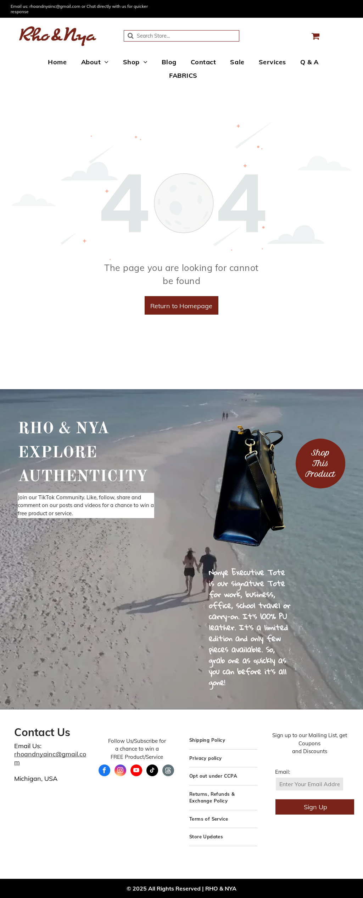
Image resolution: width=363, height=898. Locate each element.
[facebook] (104, 771)
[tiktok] (152, 771)
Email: (282, 771)
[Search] (181, 36)
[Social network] (168, 771)
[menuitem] (57, 62)
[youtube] (136, 771)
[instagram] (120, 771)
